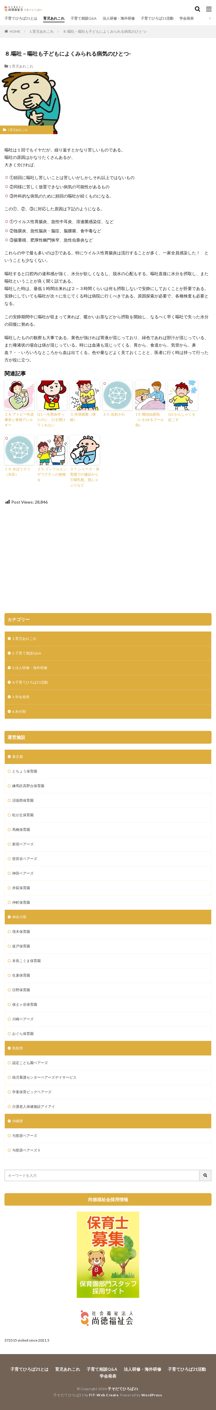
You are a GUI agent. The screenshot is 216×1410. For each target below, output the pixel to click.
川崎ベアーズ (23, 1019)
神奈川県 (19, 917)
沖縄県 (17, 1121)
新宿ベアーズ (23, 844)
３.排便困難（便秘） (83, 417)
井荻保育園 (21, 888)
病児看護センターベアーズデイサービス (44, 1077)
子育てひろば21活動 (157, 18)
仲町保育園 (21, 902)
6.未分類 (19, 711)
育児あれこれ (54, 18)
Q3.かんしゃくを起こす (181, 417)
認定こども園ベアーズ (30, 1062)
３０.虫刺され (114, 414)
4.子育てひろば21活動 (30, 682)
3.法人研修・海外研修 (29, 667)
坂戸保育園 (21, 946)
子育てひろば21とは (20, 18)
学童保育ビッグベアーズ (31, 1092)
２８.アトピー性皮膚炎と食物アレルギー (19, 419)
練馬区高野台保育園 (28, 786)
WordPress (151, 1395)
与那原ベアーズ (24, 1135)
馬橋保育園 (21, 829)
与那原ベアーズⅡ (26, 1150)
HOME (15, 31)
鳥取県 (17, 1048)
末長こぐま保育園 (26, 960)
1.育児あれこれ (41, 31)
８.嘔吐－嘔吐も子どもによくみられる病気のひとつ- (105, 31)
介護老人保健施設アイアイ (33, 1106)
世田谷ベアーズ (24, 858)
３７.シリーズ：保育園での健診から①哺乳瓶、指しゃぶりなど (84, 477)
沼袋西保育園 (23, 800)
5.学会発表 (20, 697)
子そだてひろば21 (123, 1388)
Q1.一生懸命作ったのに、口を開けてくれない (51, 419)
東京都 (17, 756)
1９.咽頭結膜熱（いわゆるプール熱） (149, 419)
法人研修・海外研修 (119, 18)
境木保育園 (21, 931)
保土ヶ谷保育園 (24, 1004)
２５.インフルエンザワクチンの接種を (52, 474)
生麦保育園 (21, 975)
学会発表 (186, 18)
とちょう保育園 (24, 771)
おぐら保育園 (23, 1033)
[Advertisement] (108, 559)
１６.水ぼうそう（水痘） (17, 472)
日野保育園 (21, 990)
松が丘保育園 (23, 815)
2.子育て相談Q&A (26, 653)
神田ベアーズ (23, 873)
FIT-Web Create (103, 1395)
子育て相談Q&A (84, 18)
